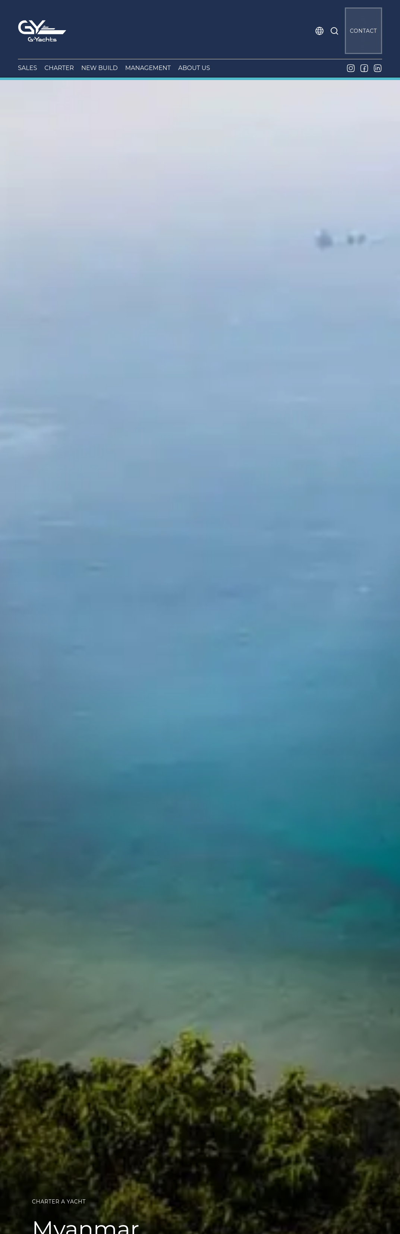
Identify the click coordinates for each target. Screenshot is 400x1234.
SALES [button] (27, 67)
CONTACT (363, 31)
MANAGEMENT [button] (148, 67)
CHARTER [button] (59, 67)
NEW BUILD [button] (99, 67)
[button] (319, 30)
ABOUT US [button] (194, 67)
